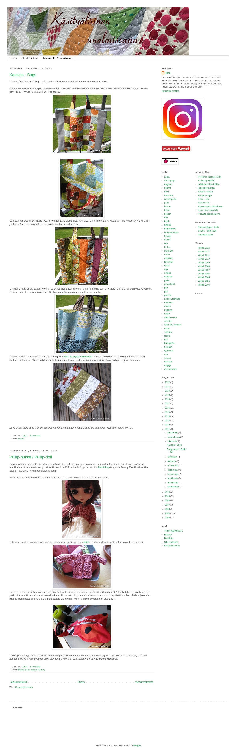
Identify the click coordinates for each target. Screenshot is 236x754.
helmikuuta (173, 482)
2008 (167, 500)
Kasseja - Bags (22, 75)
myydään (168, 251)
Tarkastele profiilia (170, 91)
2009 (167, 496)
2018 (167, 399)
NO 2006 (168, 262)
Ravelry (168, 534)
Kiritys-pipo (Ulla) (206, 180)
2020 (167, 391)
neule (167, 254)
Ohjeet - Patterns (29, 58)
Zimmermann (170, 369)
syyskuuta (173, 457)
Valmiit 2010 (204, 259)
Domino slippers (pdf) (208, 227)
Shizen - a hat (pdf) (207, 231)
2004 (167, 517)
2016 (167, 408)
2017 (167, 403)
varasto (167, 358)
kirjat (166, 221)
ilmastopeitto (170, 199)
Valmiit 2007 (204, 270)
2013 (167, 420)
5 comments (35, 436)
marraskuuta (174, 437)
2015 (167, 412)
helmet (167, 188)
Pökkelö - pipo (205, 195)
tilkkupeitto (169, 343)
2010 (167, 492)
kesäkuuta (173, 470)
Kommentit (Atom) (24, 687)
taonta (167, 336)
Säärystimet (203, 202)
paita (27, 670)
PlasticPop (103, 467)
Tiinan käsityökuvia (173, 531)
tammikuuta (173, 487)
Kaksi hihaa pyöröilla (208, 210)
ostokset (168, 276)
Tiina (167, 73)
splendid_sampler (172, 324)
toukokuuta (173, 474)
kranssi (167, 225)
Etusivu (13, 58)
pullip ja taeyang (38, 670)
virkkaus (168, 361)
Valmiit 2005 (204, 277)
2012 (167, 425)
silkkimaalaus (170, 317)
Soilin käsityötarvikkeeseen (78, 356)
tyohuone (168, 350)
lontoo (167, 247)
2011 (167, 429)
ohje (166, 269)
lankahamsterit (171, 232)
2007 (167, 505)
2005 (167, 513)
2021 (167, 386)
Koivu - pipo (203, 199)
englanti (168, 184)
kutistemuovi (170, 228)
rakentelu (168, 302)
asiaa (167, 177)
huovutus (168, 195)
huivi (166, 191)
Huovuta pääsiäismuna (209, 214)
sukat (167, 328)
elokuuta (172, 461)
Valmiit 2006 (204, 273)
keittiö (167, 210)
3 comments (35, 667)
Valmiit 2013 (204, 248)
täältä (86, 542)
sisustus (168, 321)
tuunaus (168, 347)
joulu (166, 202)
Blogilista (168, 538)
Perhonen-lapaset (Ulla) (209, 177)
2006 (167, 509)
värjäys (167, 365)
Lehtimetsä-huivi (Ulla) (209, 184)
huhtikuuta (173, 478)
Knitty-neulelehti (172, 545)
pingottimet (169, 284)
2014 (167, 416)
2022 (167, 382)
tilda (166, 339)
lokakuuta (173, 441)
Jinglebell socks (205, 234)
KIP (166, 217)
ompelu (21, 439)
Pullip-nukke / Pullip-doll (30, 457)
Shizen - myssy (205, 191)
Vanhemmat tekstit (144, 682)
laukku (167, 239)
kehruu (167, 206)
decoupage (169, 180)
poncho (167, 295)
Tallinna (168, 332)
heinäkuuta (173, 465)
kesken (167, 214)
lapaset (167, 236)
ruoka (167, 313)
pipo (166, 287)
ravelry (167, 306)
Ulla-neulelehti (171, 542)
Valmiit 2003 (204, 285)
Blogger (137, 745)
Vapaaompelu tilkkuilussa (210, 206)
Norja (167, 265)
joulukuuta (173, 432)
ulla (166, 354)
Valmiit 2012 (204, 251)
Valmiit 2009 (204, 262)
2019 (167, 395)
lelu (166, 243)
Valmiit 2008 (204, 266)
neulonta (168, 258)
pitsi (166, 291)
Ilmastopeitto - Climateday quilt (57, 58)
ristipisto (168, 310)
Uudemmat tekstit (18, 682)
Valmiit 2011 (204, 255)
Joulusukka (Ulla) (206, 188)
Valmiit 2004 (204, 281)
